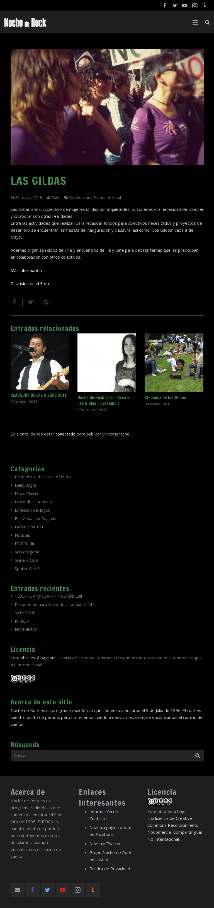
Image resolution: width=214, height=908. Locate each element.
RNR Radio (25, 543)
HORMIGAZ (26, 629)
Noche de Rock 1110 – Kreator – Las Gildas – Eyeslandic (106, 400)
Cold (55, 197)
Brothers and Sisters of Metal (95, 197)
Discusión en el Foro (30, 283)
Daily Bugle (25, 485)
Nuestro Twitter (105, 843)
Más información (26, 270)
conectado (65, 434)
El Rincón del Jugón (32, 510)
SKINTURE (25, 612)
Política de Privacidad (109, 868)
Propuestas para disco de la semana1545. (55, 604)
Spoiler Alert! (27, 568)
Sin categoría (27, 552)
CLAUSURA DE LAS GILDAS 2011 (39, 395)
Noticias (22, 535)
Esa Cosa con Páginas (35, 518)
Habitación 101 (29, 527)
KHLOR (22, 621)
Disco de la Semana (33, 501)
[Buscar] (207, 22)
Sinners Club (26, 560)
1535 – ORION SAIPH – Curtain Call (48, 596)
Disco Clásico (27, 493)
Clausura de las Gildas (165, 397)
